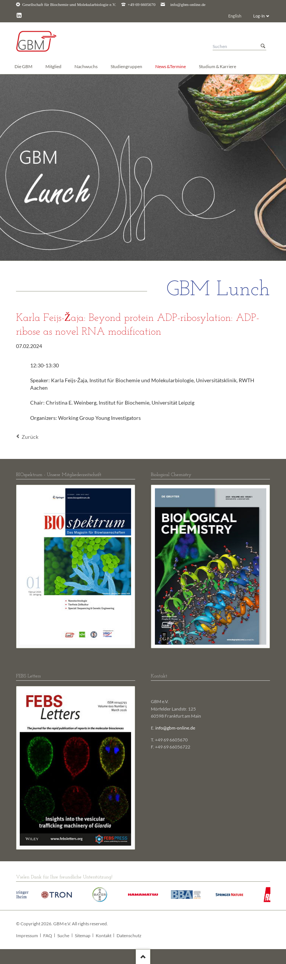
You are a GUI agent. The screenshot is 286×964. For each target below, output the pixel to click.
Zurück (30, 437)
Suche (63, 935)
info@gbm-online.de (188, 5)
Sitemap (82, 935)
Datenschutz (129, 935)
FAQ (47, 935)
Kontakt (103, 935)
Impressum (27, 935)
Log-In (259, 15)
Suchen (263, 46)
